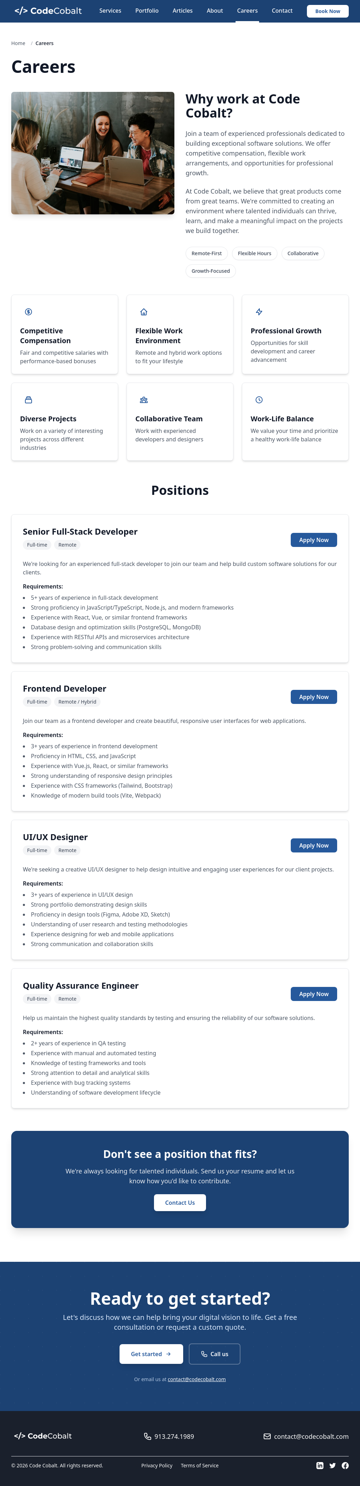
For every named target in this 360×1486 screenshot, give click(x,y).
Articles (183, 10)
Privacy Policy (156, 1465)
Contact (282, 10)
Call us (215, 1354)
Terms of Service (200, 1465)
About (215, 10)
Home (18, 43)
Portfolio (147, 10)
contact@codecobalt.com (197, 1379)
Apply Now (314, 540)
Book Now (327, 11)
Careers (247, 10)
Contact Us (180, 1203)
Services (110, 10)
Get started (151, 1354)
